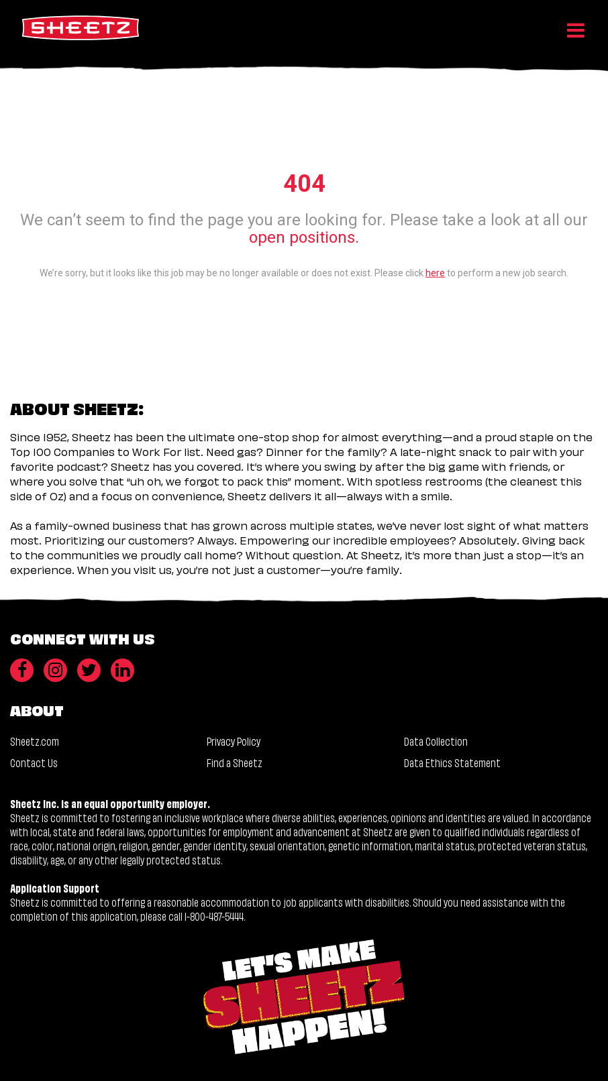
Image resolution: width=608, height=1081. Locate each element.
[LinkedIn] (122, 670)
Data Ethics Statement (452, 762)
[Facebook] (22, 670)
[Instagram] (55, 670)
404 (304, 184)
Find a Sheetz (234, 762)
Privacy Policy (233, 740)
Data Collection (436, 741)
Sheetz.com (34, 740)
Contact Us (34, 762)
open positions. (304, 237)
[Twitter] (89, 670)
